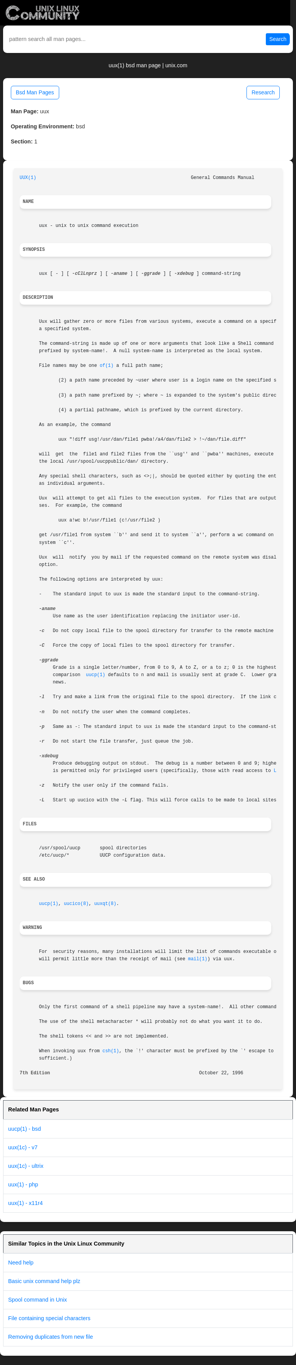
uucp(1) (95, 675)
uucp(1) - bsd (24, 1129)
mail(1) (197, 959)
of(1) (107, 365)
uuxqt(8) (105, 904)
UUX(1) (28, 178)
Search (277, 39)
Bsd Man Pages (35, 92)
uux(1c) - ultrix (25, 1166)
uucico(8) (76, 904)
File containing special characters (49, 1318)
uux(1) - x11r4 (25, 1203)
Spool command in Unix (37, 1300)
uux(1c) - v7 (23, 1147)
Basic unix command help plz (44, 1281)
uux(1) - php (23, 1184)
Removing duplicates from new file (50, 1337)
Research (263, 92)
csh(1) (111, 1051)
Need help (21, 1262)
